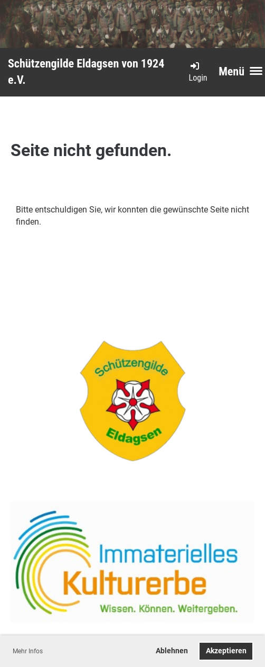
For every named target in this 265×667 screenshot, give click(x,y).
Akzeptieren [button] (226, 650)
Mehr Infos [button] (28, 651)
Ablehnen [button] (172, 650)
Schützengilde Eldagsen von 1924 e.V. (86, 71)
